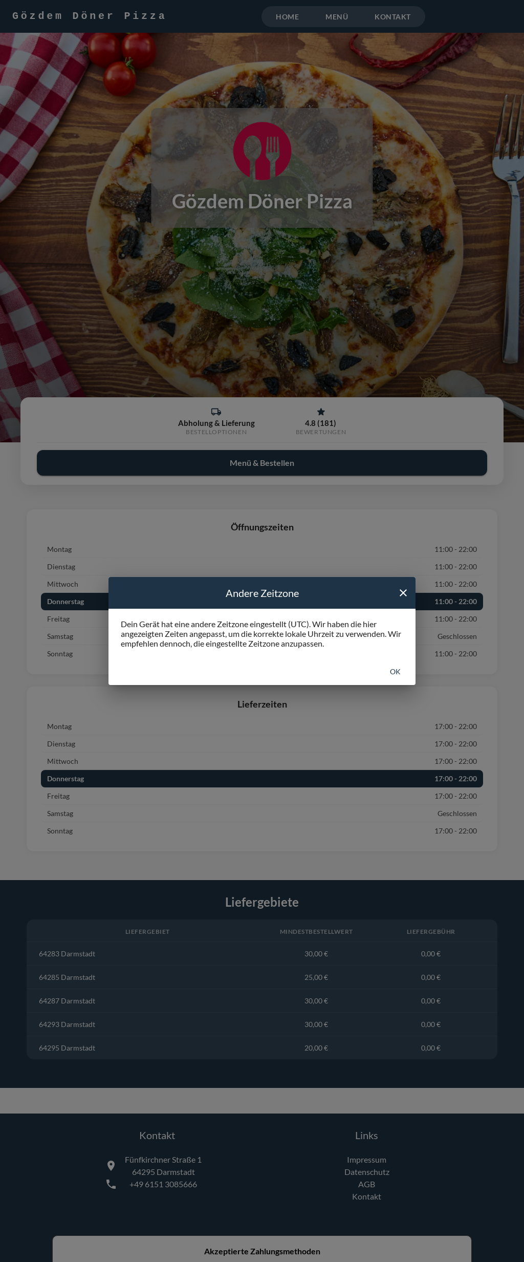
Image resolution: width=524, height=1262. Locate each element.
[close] (403, 593)
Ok (395, 671)
